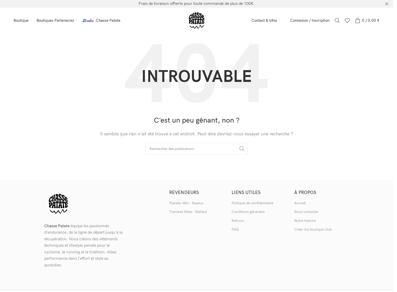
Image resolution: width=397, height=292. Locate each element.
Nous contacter (306, 212)
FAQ (235, 229)
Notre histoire (305, 221)
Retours (238, 221)
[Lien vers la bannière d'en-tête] (196, 4)
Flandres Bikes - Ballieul (188, 212)
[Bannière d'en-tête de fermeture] (386, 4)
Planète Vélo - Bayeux (186, 203)
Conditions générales (248, 212)
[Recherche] (337, 20)
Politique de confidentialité (252, 203)
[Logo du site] (196, 20)
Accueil (300, 203)
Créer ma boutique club (313, 229)
